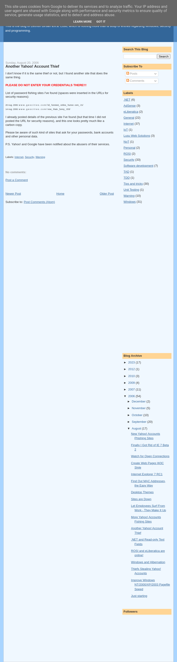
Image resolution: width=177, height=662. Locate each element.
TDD (127, 177)
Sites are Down (141, 499)
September (139, 421)
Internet (19, 157)
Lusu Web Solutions (137, 135)
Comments (135, 80)
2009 (132, 382)
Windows (130, 201)
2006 (132, 396)
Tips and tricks (133, 183)
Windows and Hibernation (148, 562)
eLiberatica (131, 111)
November (139, 408)
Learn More (82, 21)
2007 (132, 389)
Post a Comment (17, 180)
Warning (40, 157)
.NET (127, 99)
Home (60, 193)
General (129, 117)
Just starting (139, 596)
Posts (131, 73)
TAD (126, 171)
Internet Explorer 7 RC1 (147, 474)
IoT (126, 129)
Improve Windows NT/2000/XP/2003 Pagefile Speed (150, 584)
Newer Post (13, 193)
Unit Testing (131, 189)
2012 (132, 369)
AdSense (130, 105)
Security (29, 157)
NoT (126, 141)
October (137, 415)
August (137, 428)
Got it (101, 21)
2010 (132, 376)
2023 (132, 362)
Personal (129, 147)
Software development (138, 165)
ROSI (127, 153)
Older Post (107, 193)
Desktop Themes (142, 492)
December (139, 401)
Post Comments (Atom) (39, 202)
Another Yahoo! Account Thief (32, 66)
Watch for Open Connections (150, 456)
